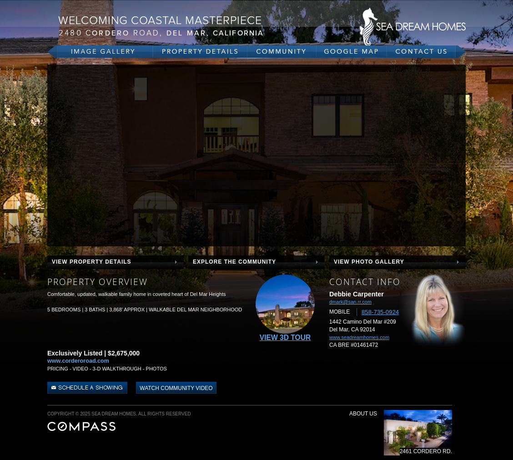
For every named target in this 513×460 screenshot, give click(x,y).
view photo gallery (369, 262)
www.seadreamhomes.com (359, 337)
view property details (91, 262)
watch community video (176, 388)
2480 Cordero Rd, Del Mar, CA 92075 (170, 26)
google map (352, 51)
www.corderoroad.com (78, 361)
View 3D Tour (285, 337)
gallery (100, 51)
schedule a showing (88, 388)
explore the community (234, 262)
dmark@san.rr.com (350, 302)
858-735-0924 (380, 312)
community (282, 51)
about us (363, 413)
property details (200, 51)
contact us (426, 51)
